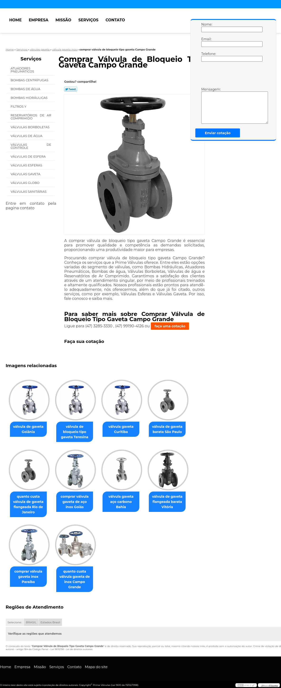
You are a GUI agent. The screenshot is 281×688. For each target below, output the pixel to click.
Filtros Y (19, 106)
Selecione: (15, 622)
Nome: (206, 27)
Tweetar (70, 89)
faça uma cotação (170, 326)
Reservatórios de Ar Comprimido (31, 116)
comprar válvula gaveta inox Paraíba (29, 577)
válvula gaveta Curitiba (125, 429)
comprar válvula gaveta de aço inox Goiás (77, 502)
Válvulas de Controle (31, 146)
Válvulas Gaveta (26, 174)
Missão (63, 20)
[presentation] (231, 75)
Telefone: (206, 57)
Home (15, 20)
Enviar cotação (217, 133)
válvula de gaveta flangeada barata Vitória (174, 502)
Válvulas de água (27, 136)
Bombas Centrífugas (30, 80)
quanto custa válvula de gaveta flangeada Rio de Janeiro (29, 505)
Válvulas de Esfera (29, 156)
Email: (206, 42)
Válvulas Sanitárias (29, 191)
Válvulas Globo (25, 183)
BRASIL (31, 622)
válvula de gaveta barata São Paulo (174, 429)
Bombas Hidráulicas (29, 98)
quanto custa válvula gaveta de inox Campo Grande (77, 580)
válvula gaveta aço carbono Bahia (126, 499)
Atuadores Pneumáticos (23, 69)
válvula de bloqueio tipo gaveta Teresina (77, 432)
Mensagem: (206, 105)
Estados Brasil (50, 622)
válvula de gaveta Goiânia (29, 429)
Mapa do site (96, 667)
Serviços (88, 20)
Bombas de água (26, 89)
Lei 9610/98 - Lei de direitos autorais (71, 649)
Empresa (38, 20)
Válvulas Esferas (27, 165)
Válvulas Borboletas (31, 127)
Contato (115, 20)
